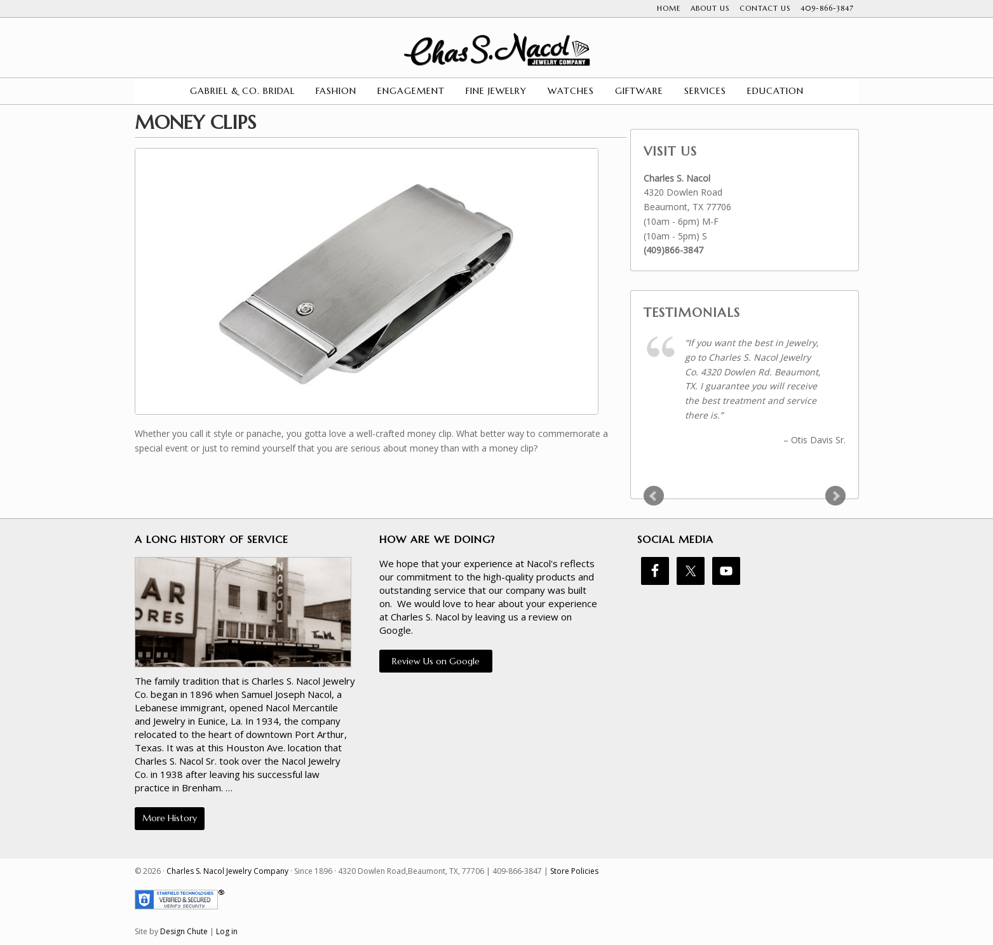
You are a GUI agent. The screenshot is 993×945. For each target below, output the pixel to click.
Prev (654, 496)
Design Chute (184, 931)
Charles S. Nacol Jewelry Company (497, 49)
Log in (227, 931)
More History (169, 818)
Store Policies (574, 871)
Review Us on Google (436, 661)
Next (835, 496)
